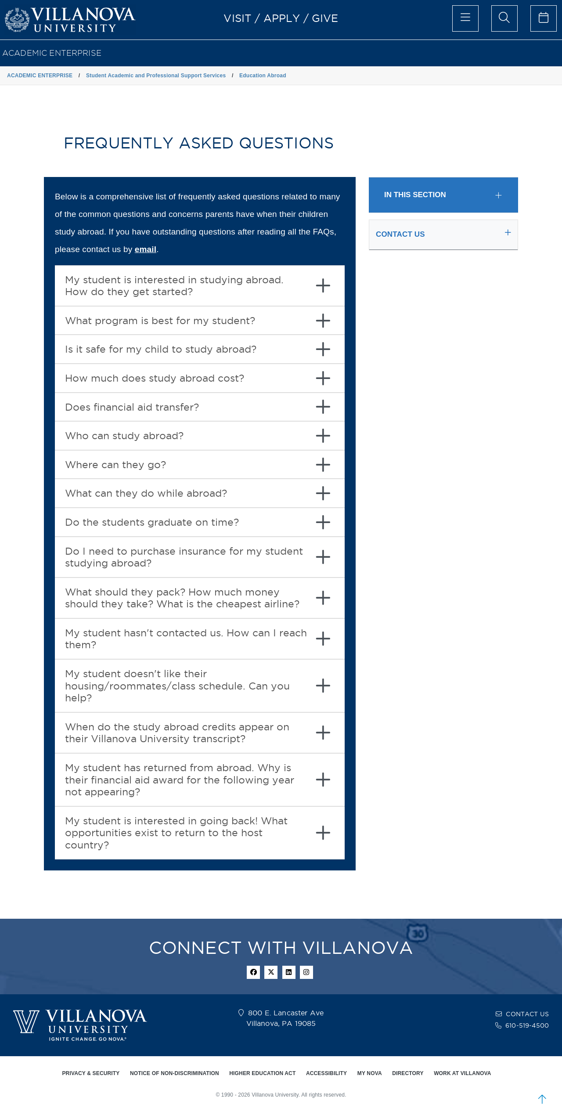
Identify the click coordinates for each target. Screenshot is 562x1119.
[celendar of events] (543, 18)
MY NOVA (369, 1073)
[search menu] (504, 18)
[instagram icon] (306, 972)
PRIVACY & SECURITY (90, 1073)
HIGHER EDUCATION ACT (262, 1073)
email (145, 249)
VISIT (237, 18)
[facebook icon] (253, 972)
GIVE (325, 18)
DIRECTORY (407, 1073)
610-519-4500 (527, 1025)
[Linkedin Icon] (288, 972)
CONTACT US (527, 1014)
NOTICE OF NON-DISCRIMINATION (174, 1073)
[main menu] (465, 18)
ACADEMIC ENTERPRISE (51, 53)
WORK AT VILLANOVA (462, 1073)
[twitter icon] (270, 972)
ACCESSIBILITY (326, 1073)
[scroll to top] (542, 1099)
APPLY (281, 18)
